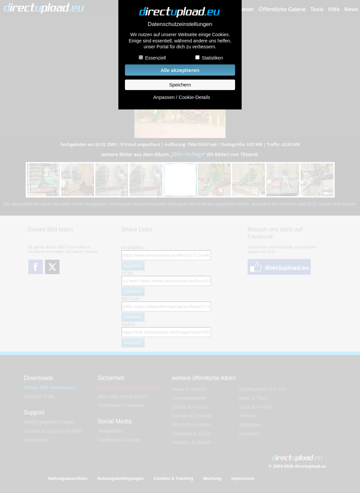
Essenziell (155, 57)
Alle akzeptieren (180, 70)
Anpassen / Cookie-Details (181, 97)
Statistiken (212, 57)
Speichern (180, 84)
